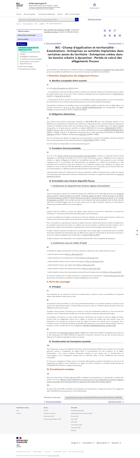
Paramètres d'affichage (77, 451)
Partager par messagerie (120, 35)
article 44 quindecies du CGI (102, 198)
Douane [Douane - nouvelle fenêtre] (73, 419)
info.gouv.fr (75, 443)
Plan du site (48, 451)
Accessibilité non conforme (23, 451)
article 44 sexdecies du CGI (61, 88)
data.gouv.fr (115, 443)
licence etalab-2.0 (52, 455)
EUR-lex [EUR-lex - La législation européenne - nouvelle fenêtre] (73, 422)
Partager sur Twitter (110, 35)
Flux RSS (46, 410)
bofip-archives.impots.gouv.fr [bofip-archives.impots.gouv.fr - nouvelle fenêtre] (51, 419)
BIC (36, 23)
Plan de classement (28, 23)
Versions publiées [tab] (23, 39)
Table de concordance (49, 413)
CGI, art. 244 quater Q (90, 268)
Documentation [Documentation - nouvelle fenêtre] (48, 416)
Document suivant (115, 43)
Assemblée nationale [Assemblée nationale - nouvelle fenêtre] (76, 410)
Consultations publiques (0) (46, 14)
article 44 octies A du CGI (112, 196)
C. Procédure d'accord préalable (31, 59)
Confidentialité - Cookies (60, 451)
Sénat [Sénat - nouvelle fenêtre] (72, 430)
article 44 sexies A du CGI (69, 196)
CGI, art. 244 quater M (93, 261)
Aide (17, 410)
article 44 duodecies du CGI (57, 198)
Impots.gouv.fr (75, 427)
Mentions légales (37, 451)
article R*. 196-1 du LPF (90, 235)
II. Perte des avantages (25, 66)
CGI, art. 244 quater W (111, 272)
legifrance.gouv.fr (102, 443)
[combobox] (46, 19)
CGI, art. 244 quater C (88, 258)
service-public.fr (87, 443)
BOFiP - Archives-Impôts (72, 14)
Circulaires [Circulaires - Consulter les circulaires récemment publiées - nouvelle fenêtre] (74, 416)
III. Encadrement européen (27, 69)
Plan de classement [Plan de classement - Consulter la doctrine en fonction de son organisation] (29, 14)
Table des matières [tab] (23, 31)
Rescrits (60, 14)
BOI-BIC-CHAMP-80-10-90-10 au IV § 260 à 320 (99, 326)
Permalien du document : (52, 397)
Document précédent (53, 43)
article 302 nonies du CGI (69, 333)
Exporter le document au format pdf (105, 30)
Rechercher (77, 19)
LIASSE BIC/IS (109, 128)
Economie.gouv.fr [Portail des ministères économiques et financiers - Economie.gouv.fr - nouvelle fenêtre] (75, 425)
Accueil (18, 14)
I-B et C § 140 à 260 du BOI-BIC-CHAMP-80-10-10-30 (83, 107)
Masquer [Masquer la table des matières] (23, 44)
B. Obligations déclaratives (29, 56)
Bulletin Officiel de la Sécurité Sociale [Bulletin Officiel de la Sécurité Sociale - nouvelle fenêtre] (80, 413)
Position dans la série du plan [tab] (27, 35)
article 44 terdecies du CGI (79, 198)
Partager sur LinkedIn (115, 35)
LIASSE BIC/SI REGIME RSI (113, 130)
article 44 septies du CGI (90, 196)
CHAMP (42, 23)
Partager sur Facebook (105, 35)
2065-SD (50, 134)
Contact (18, 413)
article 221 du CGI (54, 363)
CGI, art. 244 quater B (73, 254)
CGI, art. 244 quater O (84, 265)
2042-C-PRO (87, 140)
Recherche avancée (94, 19)
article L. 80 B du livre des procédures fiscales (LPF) (76, 156)
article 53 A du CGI (61, 96)
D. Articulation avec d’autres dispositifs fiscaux (29, 62)
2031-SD (82, 134)
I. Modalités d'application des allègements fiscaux (28, 49)
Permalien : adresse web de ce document (115, 30)
